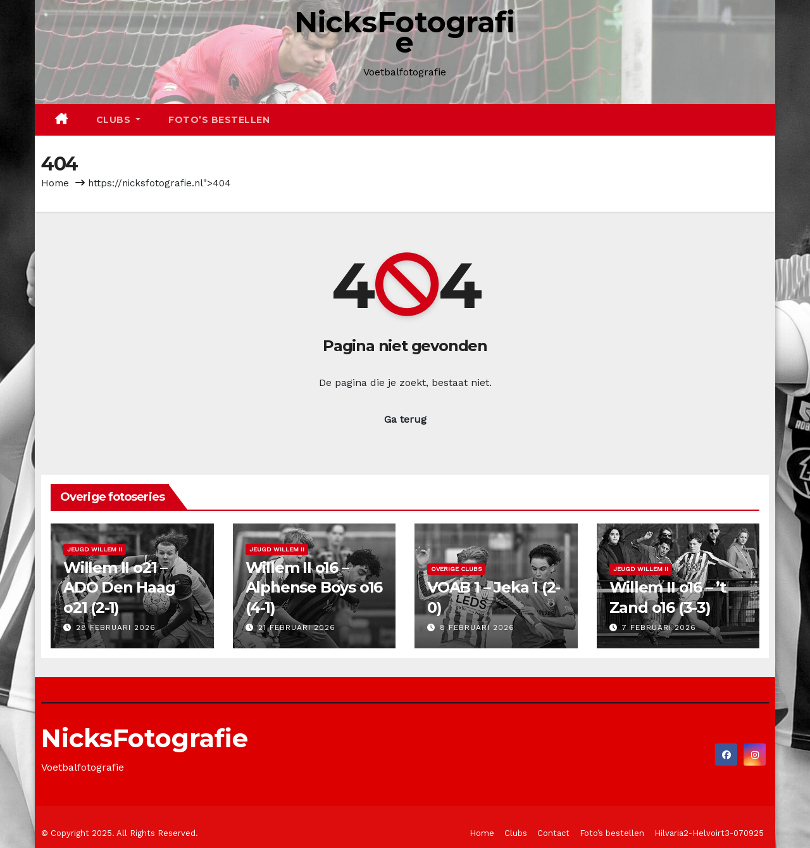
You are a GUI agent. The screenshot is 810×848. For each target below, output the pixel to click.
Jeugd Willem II (94, 549)
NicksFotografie (404, 32)
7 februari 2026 (659, 627)
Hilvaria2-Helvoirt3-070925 (709, 833)
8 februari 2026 (477, 627)
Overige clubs (456, 568)
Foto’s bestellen (219, 119)
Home (55, 183)
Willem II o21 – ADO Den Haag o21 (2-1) (119, 587)
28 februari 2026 (116, 627)
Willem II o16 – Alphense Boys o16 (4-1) (314, 587)
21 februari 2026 (296, 627)
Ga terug (405, 419)
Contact (553, 833)
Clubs (118, 119)
